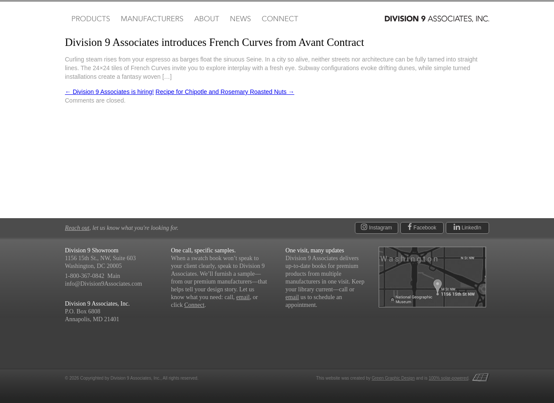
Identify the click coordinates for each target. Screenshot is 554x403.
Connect (279, 19)
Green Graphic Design (393, 378)
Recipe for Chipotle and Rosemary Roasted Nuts (224, 91)
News (240, 19)
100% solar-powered (449, 378)
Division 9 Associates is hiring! (109, 91)
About (207, 19)
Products (90, 19)
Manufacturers (152, 19)
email (243, 297)
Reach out (77, 228)
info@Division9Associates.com (103, 283)
